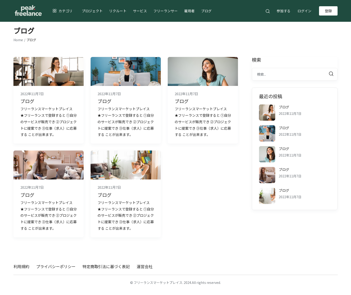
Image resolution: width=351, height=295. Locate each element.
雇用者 (189, 10)
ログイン (304, 10)
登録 (328, 10)
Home (18, 40)
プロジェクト (92, 10)
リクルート (117, 10)
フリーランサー (165, 10)
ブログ (206, 10)
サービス (140, 10)
